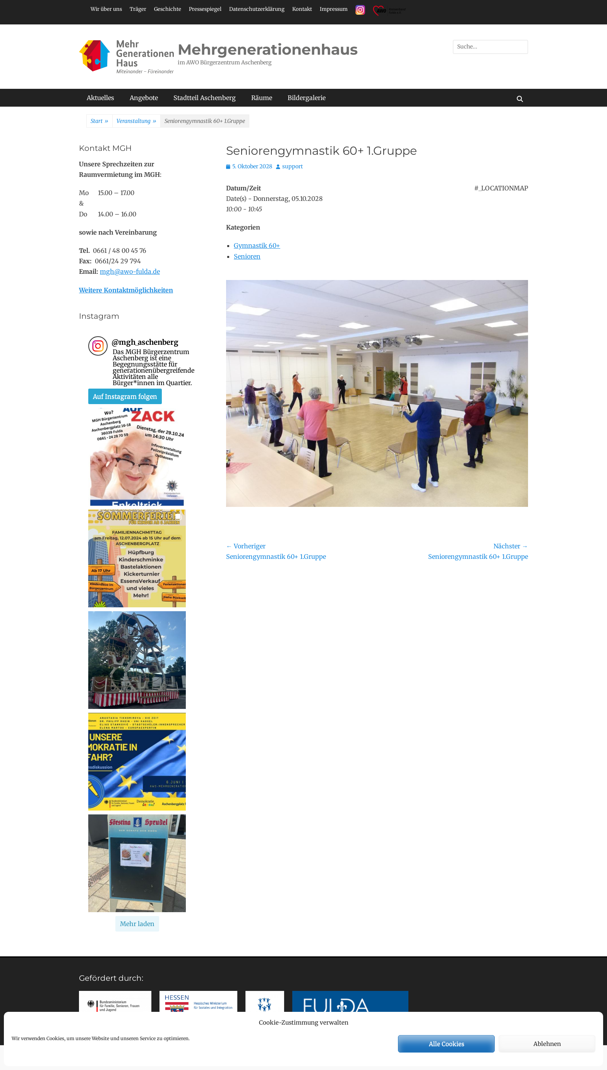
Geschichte (167, 9)
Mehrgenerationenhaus (268, 49)
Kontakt (302, 9)
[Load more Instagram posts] (137, 924)
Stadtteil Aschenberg (204, 98)
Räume (261, 98)
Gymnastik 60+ (257, 245)
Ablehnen (547, 1044)
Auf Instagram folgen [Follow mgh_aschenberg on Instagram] (125, 396)
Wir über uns (106, 9)
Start (99, 121)
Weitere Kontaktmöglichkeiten (126, 290)
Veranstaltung (136, 121)
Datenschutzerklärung (257, 9)
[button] (137, 457)
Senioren (247, 256)
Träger (138, 9)
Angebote (144, 98)
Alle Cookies (446, 1044)
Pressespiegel (205, 9)
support (292, 166)
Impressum (334, 9)
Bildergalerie (307, 98)
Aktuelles (100, 98)
